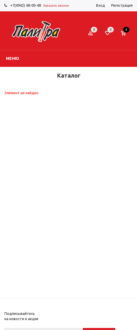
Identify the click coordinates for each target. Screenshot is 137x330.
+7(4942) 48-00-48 (25, 5)
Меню (12, 58)
